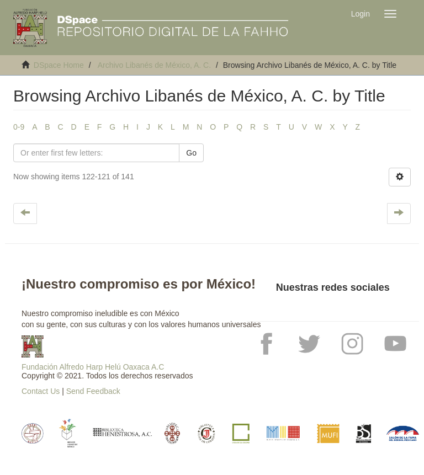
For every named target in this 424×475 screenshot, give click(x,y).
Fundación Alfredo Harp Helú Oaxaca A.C (93, 366)
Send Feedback (93, 391)
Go (191, 152)
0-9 (18, 126)
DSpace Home (59, 65)
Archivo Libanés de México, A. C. (154, 65)
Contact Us (41, 391)
